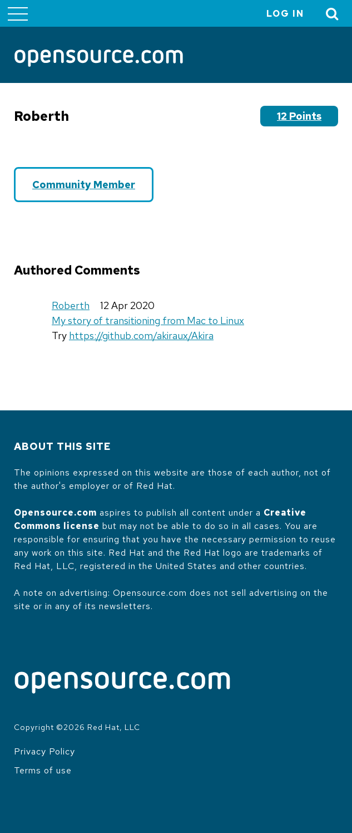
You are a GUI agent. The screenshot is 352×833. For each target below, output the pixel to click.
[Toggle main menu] (18, 13)
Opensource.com (55, 512)
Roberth (71, 305)
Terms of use (43, 770)
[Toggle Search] (332, 14)
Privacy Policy (44, 751)
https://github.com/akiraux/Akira (141, 335)
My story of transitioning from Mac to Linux (148, 320)
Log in (285, 13)
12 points (299, 116)
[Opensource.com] (99, 59)
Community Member (83, 184)
